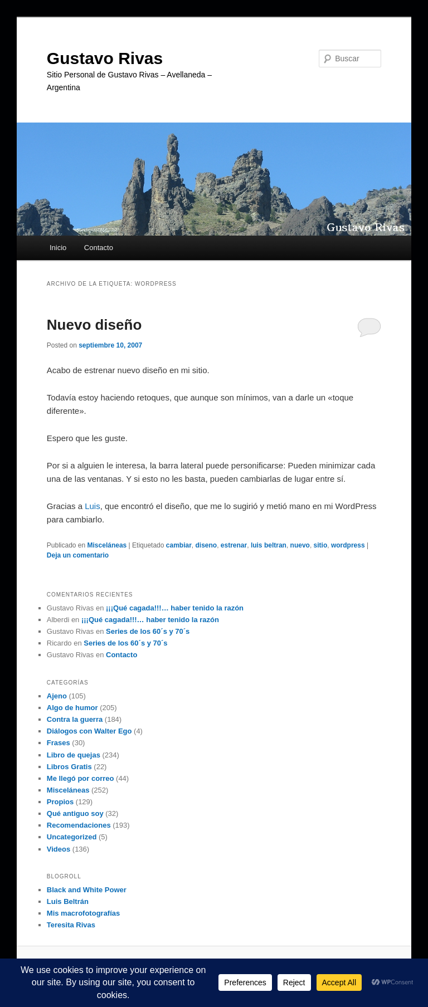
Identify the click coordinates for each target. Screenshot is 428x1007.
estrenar (234, 545)
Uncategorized (72, 837)
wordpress (348, 545)
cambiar (179, 545)
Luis (92, 506)
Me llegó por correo (80, 778)
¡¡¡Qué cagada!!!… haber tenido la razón (175, 608)
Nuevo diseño (94, 324)
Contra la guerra (75, 719)
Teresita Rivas (71, 925)
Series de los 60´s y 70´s (147, 631)
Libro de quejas (73, 755)
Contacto (98, 247)
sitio (321, 545)
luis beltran (268, 545)
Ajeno (57, 696)
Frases (58, 743)
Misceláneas (107, 545)
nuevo (300, 545)
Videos (58, 849)
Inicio (58, 247)
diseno (206, 545)
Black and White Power (87, 890)
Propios (60, 802)
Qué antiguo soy (75, 813)
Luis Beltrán (68, 901)
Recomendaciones (79, 825)
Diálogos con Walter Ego (89, 731)
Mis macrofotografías (83, 913)
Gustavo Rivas (105, 58)
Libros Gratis (69, 766)
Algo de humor (72, 707)
